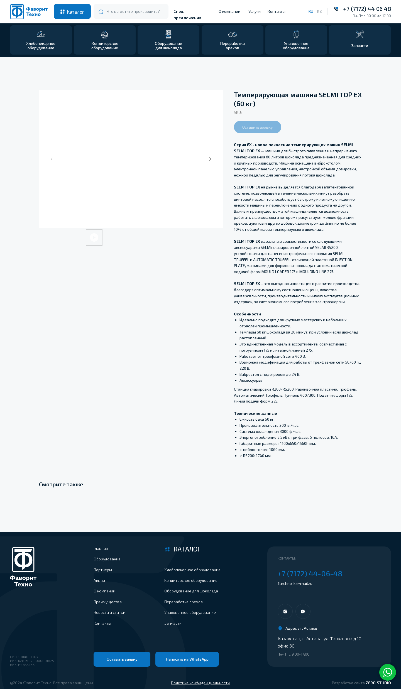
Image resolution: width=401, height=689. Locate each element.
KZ (319, 11)
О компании (229, 11)
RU (310, 11)
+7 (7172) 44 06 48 (367, 8)
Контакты (276, 11)
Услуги (254, 11)
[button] (360, 40)
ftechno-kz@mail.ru (295, 583)
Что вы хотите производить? (133, 11)
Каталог (75, 11)
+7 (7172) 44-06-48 (310, 573)
